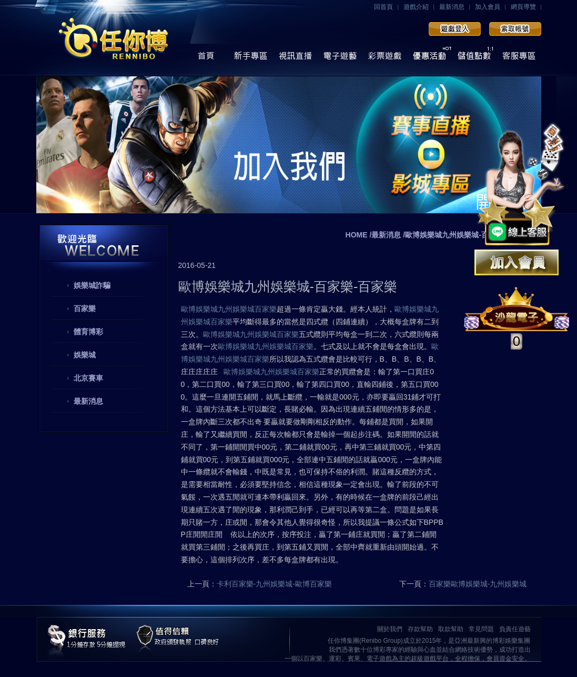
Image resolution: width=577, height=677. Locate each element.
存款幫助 (420, 629)
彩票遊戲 (384, 59)
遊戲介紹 (416, 7)
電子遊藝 (340, 59)
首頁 (206, 59)
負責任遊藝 (515, 629)
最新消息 (451, 7)
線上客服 (519, 59)
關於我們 (389, 629)
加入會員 (487, 7)
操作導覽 (250, 59)
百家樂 (85, 308)
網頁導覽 (523, 7)
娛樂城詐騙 (92, 285)
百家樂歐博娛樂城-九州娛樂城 (478, 584)
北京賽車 (88, 378)
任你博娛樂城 (113, 38)
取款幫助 (450, 629)
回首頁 (383, 7)
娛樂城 (85, 355)
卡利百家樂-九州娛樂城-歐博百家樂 (274, 584)
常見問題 (481, 629)
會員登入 (455, 29)
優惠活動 (429, 59)
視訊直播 (295, 59)
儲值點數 (474, 59)
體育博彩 (88, 331)
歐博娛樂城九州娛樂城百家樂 (229, 309)
